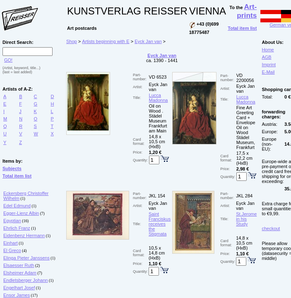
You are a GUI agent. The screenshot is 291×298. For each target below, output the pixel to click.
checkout (271, 228)
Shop (71, 41)
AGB (266, 57)
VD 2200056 (245, 78)
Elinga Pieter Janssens (26, 257)
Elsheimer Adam (19, 272)
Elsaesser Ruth (18, 265)
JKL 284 (244, 195)
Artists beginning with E (105, 41)
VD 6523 (158, 76)
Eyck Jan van (148, 41)
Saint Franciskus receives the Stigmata (160, 223)
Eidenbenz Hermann (24, 235)
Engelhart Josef (19, 287)
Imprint (269, 64)
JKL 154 (157, 195)
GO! (8, 60)
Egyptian (12, 220)
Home (268, 49)
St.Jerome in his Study (246, 218)
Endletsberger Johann (25, 280)
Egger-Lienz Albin (21, 213)
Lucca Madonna (158, 98)
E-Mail (268, 72)
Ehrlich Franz (16, 228)
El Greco (12, 250)
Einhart (10, 242)
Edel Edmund (17, 205)
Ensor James (16, 295)
